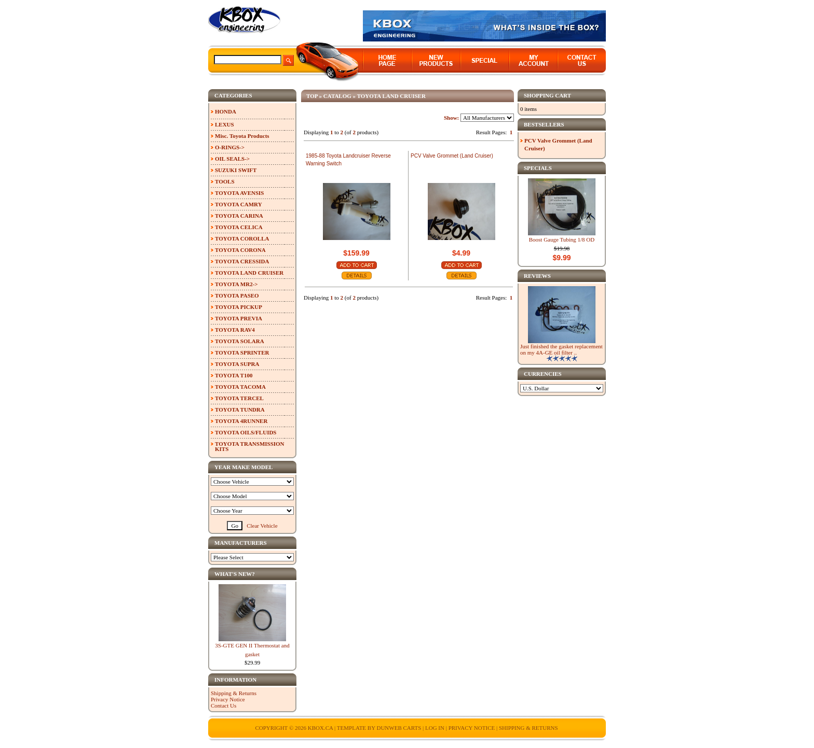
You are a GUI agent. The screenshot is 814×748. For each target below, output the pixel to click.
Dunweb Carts (399, 728)
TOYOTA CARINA (239, 216)
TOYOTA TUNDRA (240, 409)
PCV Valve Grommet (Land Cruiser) (452, 156)
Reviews (537, 276)
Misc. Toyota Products (242, 136)
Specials (538, 168)
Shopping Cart (547, 95)
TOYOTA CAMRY (238, 204)
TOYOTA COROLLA (242, 238)
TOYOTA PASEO (237, 295)
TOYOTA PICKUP (238, 307)
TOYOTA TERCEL (239, 398)
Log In (434, 728)
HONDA (225, 111)
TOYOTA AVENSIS (239, 193)
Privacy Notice (228, 699)
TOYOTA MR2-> (236, 284)
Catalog (337, 96)
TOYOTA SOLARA (239, 341)
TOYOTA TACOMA (240, 387)
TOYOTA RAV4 (235, 330)
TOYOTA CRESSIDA (242, 261)
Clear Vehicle (262, 526)
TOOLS (225, 181)
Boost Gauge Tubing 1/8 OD (562, 239)
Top (312, 96)
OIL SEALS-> (232, 159)
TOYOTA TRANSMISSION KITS (249, 446)
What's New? (234, 574)
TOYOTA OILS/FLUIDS (246, 432)
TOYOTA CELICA (239, 227)
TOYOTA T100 (233, 375)
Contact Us (223, 705)
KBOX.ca (320, 728)
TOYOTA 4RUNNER (241, 421)
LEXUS (224, 124)
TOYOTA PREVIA (238, 318)
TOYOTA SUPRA (237, 364)
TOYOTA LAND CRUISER (391, 96)
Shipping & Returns (233, 693)
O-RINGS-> (230, 147)
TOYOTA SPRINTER (242, 352)
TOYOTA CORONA (240, 250)
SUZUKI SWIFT (235, 170)
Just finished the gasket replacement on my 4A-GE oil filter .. (561, 349)
